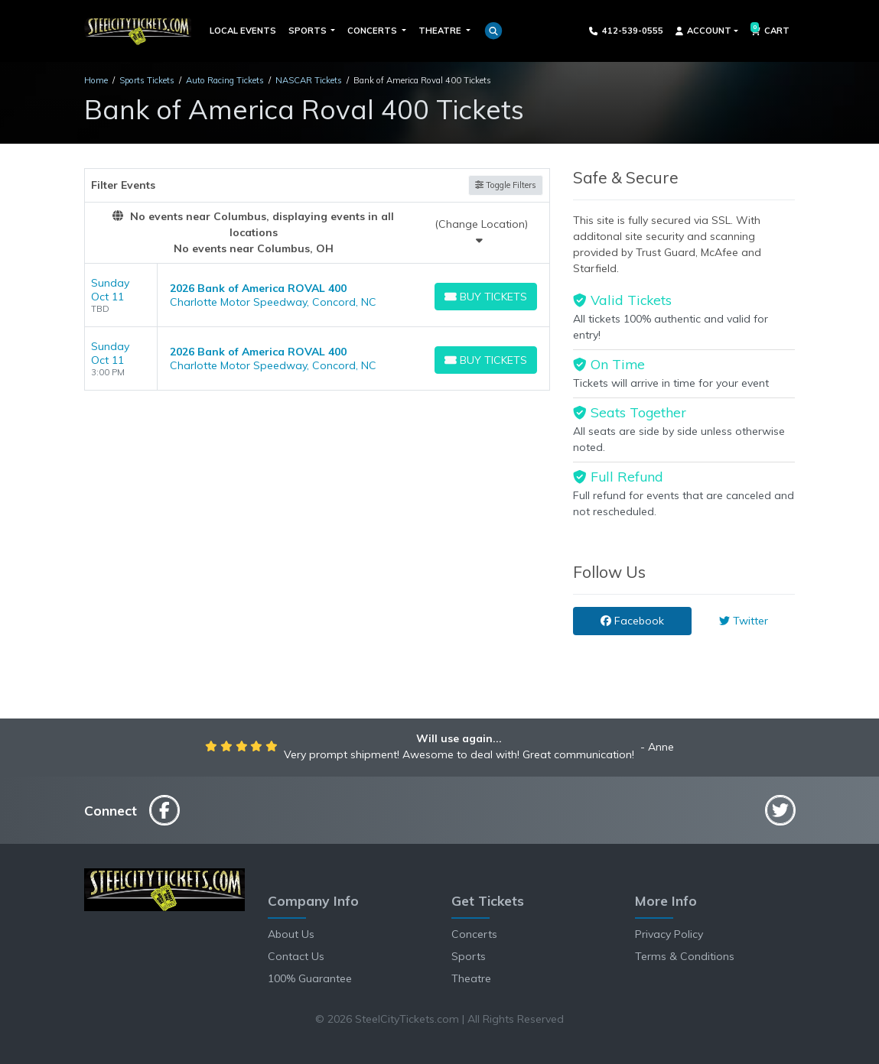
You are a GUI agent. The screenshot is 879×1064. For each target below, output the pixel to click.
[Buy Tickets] (486, 296)
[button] (493, 30)
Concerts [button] (373, 30)
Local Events (243, 30)
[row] (317, 295)
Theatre (471, 978)
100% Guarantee (310, 978)
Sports (468, 956)
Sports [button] (308, 30)
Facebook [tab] (632, 621)
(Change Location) (481, 231)
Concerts (474, 934)
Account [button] (703, 30)
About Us (291, 934)
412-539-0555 (626, 30)
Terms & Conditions (684, 956)
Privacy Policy (669, 934)
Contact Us (296, 956)
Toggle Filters (505, 185)
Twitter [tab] (743, 621)
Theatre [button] (441, 30)
